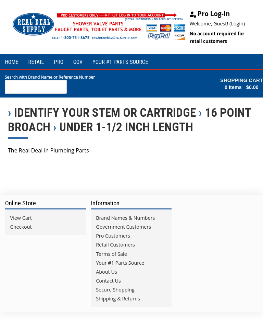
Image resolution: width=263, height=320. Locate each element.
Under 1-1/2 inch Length (126, 127)
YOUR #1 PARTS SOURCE (120, 62)
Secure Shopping (115, 289)
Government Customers (123, 227)
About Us (106, 271)
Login (237, 23)
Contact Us (108, 280)
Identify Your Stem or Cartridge (105, 112)
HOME (11, 62)
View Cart (21, 218)
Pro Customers (113, 235)
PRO (58, 62)
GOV (78, 62)
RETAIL (36, 62)
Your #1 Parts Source (120, 263)
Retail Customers (115, 244)
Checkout (21, 227)
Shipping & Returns (118, 298)
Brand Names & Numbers (125, 218)
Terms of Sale (111, 254)
